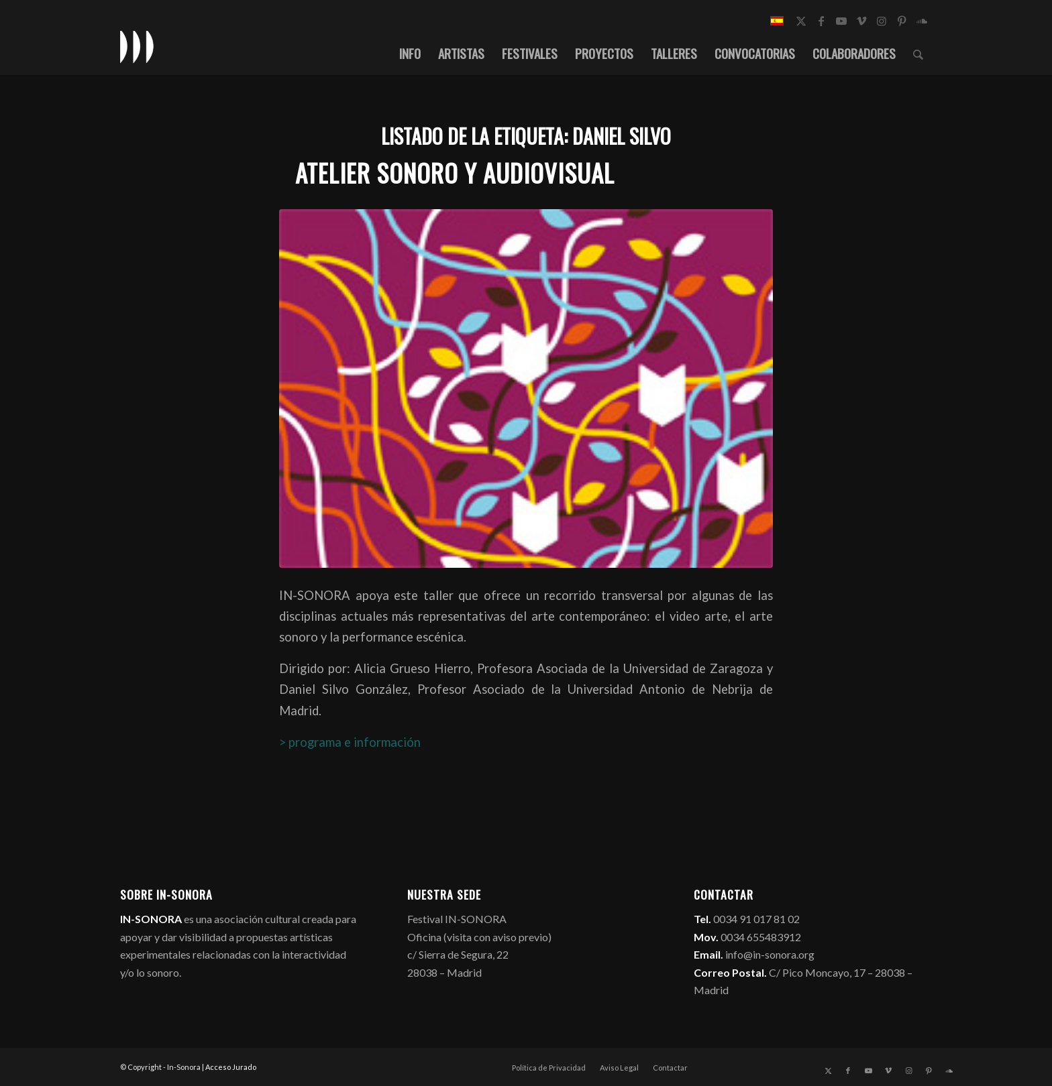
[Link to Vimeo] (861, 21)
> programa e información (350, 742)
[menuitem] (409, 53)
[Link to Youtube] (841, 21)
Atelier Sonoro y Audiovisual (455, 172)
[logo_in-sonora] (137, 46)
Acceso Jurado (230, 1067)
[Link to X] (801, 21)
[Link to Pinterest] (902, 21)
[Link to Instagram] (882, 21)
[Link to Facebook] (821, 21)
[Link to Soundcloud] (922, 21)
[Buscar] (918, 53)
